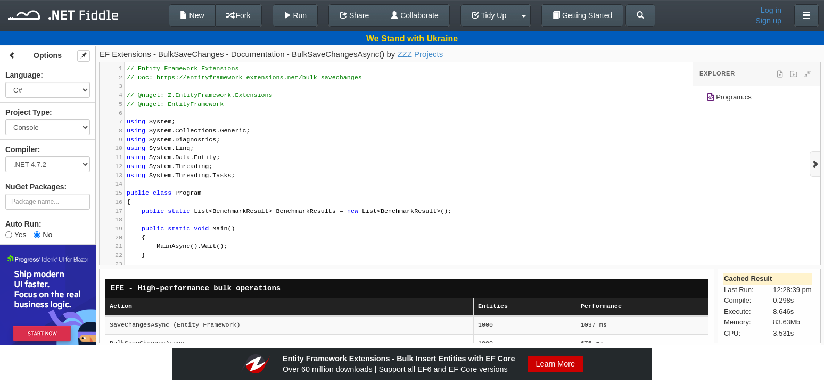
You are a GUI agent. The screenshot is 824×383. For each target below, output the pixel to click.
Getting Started (582, 15)
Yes (15, 234)
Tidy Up (489, 15)
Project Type (27, 112)
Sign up (768, 20)
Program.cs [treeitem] (729, 98)
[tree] (756, 98)
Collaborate (415, 15)
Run (295, 15)
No (43, 234)
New (192, 15)
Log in (771, 10)
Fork (238, 15)
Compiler (21, 149)
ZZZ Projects (420, 54)
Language (22, 75)
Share (354, 15)
